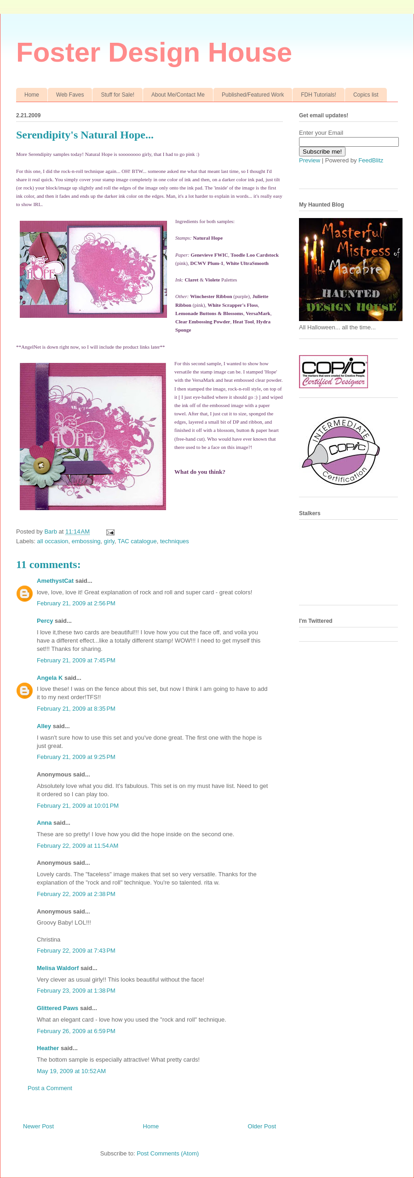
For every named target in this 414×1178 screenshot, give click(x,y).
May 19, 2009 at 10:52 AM (71, 1071)
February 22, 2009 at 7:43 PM (76, 950)
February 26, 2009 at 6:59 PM (76, 1031)
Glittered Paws (57, 1008)
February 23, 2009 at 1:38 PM (76, 990)
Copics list (366, 95)
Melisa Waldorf (58, 968)
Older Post (262, 1126)
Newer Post (38, 1126)
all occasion (53, 541)
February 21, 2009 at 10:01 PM (78, 805)
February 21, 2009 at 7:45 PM (76, 660)
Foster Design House (154, 52)
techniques (174, 541)
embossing (86, 541)
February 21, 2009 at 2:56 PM (76, 603)
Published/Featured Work (253, 95)
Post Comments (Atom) (168, 1153)
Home (31, 95)
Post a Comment (50, 1088)
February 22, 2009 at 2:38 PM (76, 894)
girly (109, 541)
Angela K (50, 677)
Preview (309, 160)
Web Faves (70, 95)
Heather (48, 1048)
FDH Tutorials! (318, 95)
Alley (44, 726)
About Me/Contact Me (178, 95)
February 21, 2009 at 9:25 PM (76, 756)
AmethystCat (55, 580)
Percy (45, 620)
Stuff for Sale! (117, 95)
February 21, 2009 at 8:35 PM (76, 708)
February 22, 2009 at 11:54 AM (77, 845)
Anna (44, 822)
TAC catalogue (137, 541)
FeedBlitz (370, 160)
